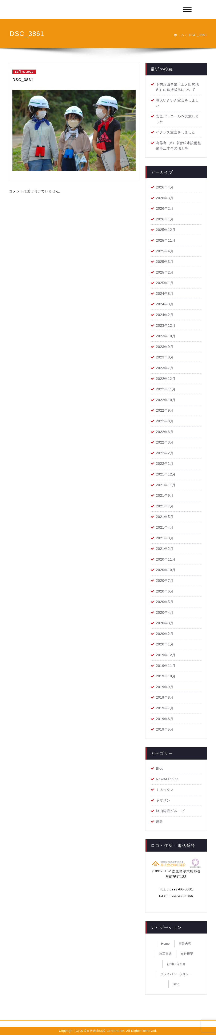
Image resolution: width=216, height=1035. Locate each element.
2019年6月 (165, 719)
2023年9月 (165, 347)
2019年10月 (166, 676)
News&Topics (167, 779)
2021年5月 (165, 517)
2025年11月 (166, 240)
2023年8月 (165, 357)
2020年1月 (165, 644)
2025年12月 (166, 230)
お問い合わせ (176, 964)
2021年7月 (165, 506)
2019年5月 (165, 729)
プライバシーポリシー (176, 974)
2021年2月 (165, 548)
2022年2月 (165, 453)
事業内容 (185, 943)
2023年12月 (166, 325)
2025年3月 (165, 261)
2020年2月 (165, 634)
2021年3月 (165, 538)
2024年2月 (165, 315)
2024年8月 (165, 293)
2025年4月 (165, 251)
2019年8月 (165, 697)
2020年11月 (166, 559)
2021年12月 (166, 474)
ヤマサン (163, 800)
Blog (160, 768)
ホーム (179, 35)
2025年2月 (165, 272)
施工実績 (165, 953)
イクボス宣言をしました (175, 132)
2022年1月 (165, 463)
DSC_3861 (198, 35)
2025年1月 (165, 283)
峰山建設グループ (170, 811)
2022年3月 (165, 442)
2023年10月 (166, 336)
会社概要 (187, 953)
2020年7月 (165, 580)
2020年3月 (165, 623)
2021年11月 (166, 485)
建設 (159, 821)
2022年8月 (165, 421)
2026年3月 (165, 198)
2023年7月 (165, 368)
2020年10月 (166, 570)
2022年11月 (166, 389)
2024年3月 (165, 304)
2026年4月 (165, 187)
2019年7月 (165, 708)
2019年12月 (166, 655)
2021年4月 (165, 527)
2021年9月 (165, 495)
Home (165, 943)
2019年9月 (165, 687)
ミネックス (165, 789)
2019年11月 (166, 666)
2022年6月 (165, 432)
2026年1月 (165, 219)
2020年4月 (165, 612)
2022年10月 (166, 400)
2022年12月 (166, 379)
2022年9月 (165, 410)
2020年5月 (165, 602)
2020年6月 (165, 591)
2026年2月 (165, 208)
